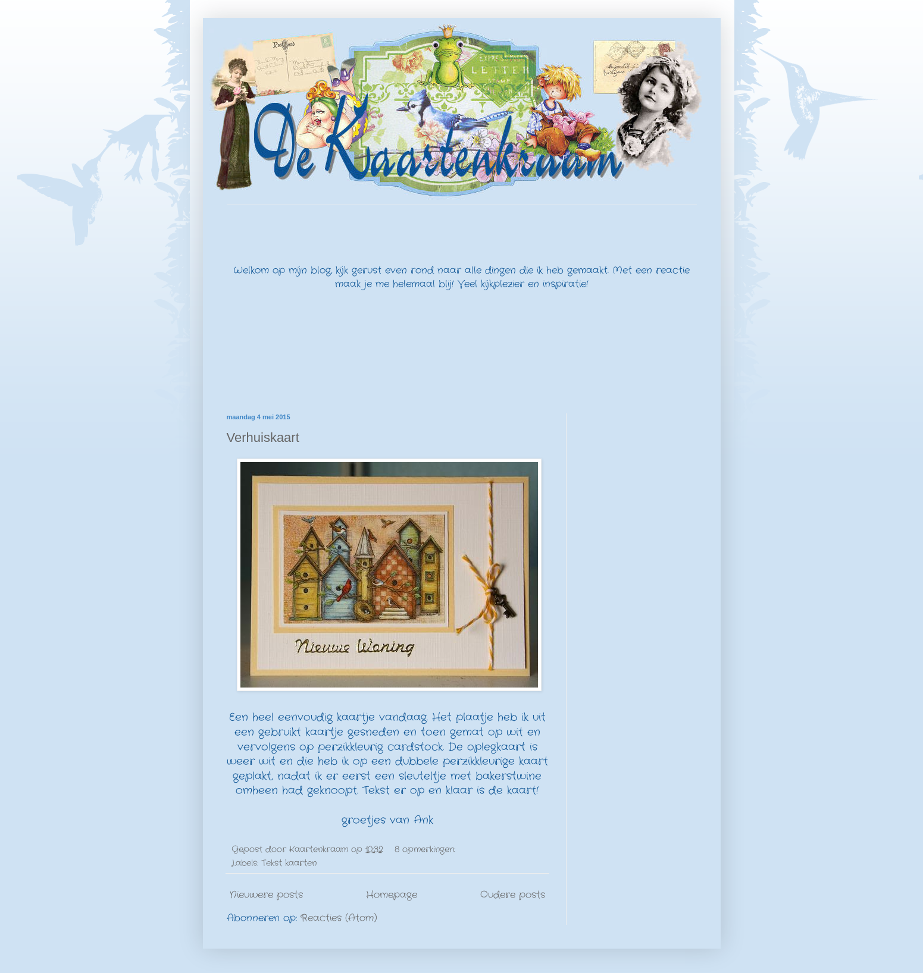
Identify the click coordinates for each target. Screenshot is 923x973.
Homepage (391, 895)
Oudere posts (512, 895)
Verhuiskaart (263, 437)
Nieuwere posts (266, 895)
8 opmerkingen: (426, 849)
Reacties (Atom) (339, 918)
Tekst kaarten (289, 863)
